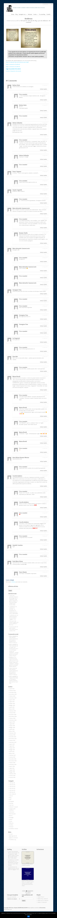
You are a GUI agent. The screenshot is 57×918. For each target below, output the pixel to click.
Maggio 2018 (12, 727)
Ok (28, 916)
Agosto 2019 (12, 699)
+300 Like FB (12, 786)
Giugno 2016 (12, 770)
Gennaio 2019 (12, 712)
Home (12, 14)
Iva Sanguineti (16, 338)
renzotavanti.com (8, 909)
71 (26, 892)
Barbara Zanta (16, 85)
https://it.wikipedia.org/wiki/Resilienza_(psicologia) (17, 62)
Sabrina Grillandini (17, 123)
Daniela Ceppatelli (17, 190)
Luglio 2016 (11, 768)
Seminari (30, 14)
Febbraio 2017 (12, 755)
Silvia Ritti (15, 356)
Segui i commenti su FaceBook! (13, 64)
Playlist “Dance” (41, 897)
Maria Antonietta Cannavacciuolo (21, 208)
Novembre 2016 (12, 760)
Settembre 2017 (12, 742)
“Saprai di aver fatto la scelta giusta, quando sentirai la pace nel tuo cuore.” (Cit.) (13, 680)
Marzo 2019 (11, 709)
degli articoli (13, 836)
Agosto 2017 (12, 744)
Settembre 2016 (12, 764)
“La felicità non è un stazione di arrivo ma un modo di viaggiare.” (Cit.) (13, 868)
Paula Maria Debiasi (18, 561)
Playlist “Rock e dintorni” (43, 900)
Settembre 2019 (12, 698)
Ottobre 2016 (12, 762)
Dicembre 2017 (12, 736)
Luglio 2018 (11, 723)
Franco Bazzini (23, 572)
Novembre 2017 (12, 738)
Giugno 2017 (12, 747)
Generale (11, 803)
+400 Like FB (12, 788)
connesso (13, 582)
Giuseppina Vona (17, 290)
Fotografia (11, 801)
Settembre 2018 (12, 720)
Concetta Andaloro (17, 476)
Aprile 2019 (11, 707)
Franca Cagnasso (17, 171)
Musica (10, 815)
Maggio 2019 (12, 705)
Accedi (10, 834)
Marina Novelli (16, 376)
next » (29, 892)
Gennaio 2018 (12, 734)
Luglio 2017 (11, 746)
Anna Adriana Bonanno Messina (21, 457)
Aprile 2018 (11, 729)
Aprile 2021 (11, 688)
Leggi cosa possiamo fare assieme (13, 68)
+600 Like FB (12, 792)
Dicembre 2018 (12, 714)
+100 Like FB (23, 21)
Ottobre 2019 (12, 696)
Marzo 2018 (11, 731)
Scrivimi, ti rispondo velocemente (13, 71)
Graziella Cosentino (18, 545)
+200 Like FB (30, 21)
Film (10, 799)
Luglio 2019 (11, 701)
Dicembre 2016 (12, 759)
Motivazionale (12, 813)
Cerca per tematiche (11, 897)
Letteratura (11, 812)
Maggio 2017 (12, 749)
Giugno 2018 (12, 725)
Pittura (10, 819)
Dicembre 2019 (12, 692)
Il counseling (42, 14)
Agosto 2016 (12, 766)
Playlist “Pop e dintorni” (43, 898)
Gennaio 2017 (12, 757)
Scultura (11, 824)
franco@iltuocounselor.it (33, 907)
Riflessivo (45, 21)
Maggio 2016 (12, 771)
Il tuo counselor (23, 94)
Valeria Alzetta (12, 668)
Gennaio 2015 (12, 777)
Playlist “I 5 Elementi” (42, 902)
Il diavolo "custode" (13, 807)
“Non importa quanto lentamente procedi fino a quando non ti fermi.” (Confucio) (13, 640)
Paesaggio (11, 817)
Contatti (48, 14)
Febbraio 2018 (12, 733)
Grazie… (35, 14)
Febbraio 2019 (12, 710)
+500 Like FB (12, 790)
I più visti (40, 21)
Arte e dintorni (12, 794)
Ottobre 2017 (12, 740)
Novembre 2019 (12, 694)
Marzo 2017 (11, 753)
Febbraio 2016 (12, 773)
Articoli (11, 795)
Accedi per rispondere (43, 89)
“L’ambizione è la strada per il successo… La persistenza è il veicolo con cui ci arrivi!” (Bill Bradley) (13, 862)
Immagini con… (23, 14)
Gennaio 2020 (12, 690)
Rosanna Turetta (23, 233)
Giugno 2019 (12, 703)
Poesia (10, 821)
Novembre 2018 (12, 716)
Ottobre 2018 (12, 718)
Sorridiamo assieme (13, 828)
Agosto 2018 (12, 722)
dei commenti (13, 837)
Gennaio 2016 (12, 775)
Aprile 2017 (11, 751)
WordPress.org (12, 839)
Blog (16, 14)
